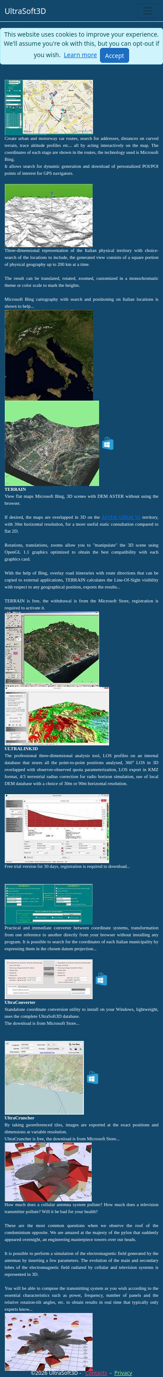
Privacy (123, 1373)
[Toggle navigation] (147, 10)
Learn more (80, 55)
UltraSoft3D (26, 11)
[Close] (114, 55)
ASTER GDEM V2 (121, 517)
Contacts (96, 1373)
